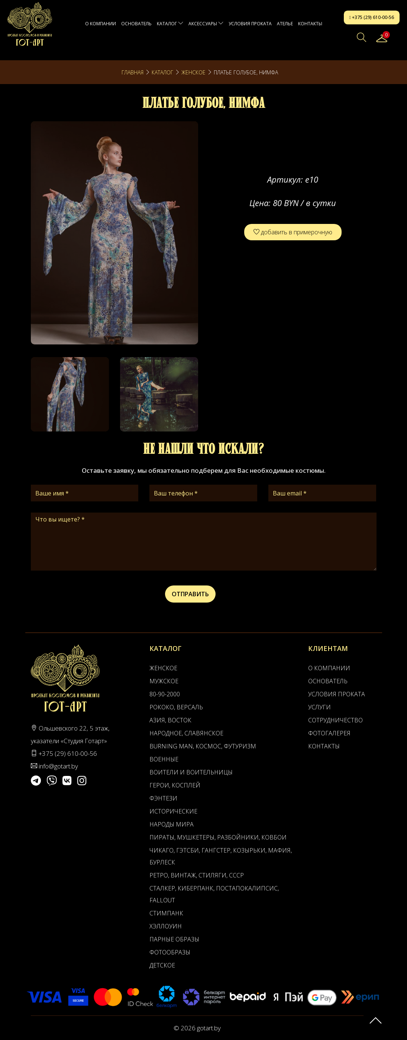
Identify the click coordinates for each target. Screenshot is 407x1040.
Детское (162, 965)
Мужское (163, 681)
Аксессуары (205, 23)
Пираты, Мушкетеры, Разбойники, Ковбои (218, 837)
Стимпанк (166, 913)
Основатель (136, 23)
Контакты (310, 23)
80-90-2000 (164, 694)
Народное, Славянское (186, 733)
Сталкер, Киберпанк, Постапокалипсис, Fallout (214, 894)
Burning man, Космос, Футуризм (202, 746)
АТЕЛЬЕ (285, 23)
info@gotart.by (58, 766)
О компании (100, 23)
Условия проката (250, 23)
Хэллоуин (165, 926)
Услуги (319, 707)
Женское (193, 72)
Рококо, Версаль (176, 707)
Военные (163, 759)
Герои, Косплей (174, 785)
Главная (132, 72)
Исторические (173, 811)
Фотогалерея (329, 733)
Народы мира (171, 824)
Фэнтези (163, 798)
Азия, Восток (170, 720)
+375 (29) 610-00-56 (371, 17)
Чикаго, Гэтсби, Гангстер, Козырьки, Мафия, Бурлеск (220, 856)
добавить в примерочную (292, 232)
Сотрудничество (335, 720)
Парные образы (174, 939)
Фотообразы (169, 952)
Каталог (170, 23)
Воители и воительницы (191, 772)
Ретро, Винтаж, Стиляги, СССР (196, 875)
